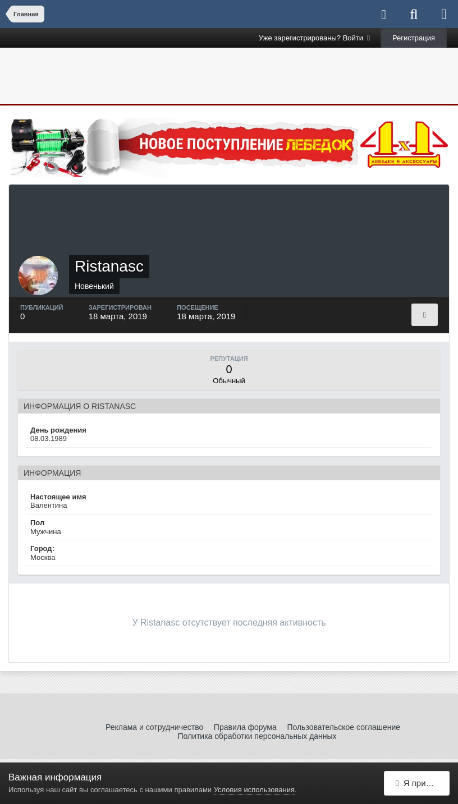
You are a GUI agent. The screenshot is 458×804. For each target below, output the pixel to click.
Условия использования (254, 789)
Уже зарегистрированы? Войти (314, 38)
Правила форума (245, 727)
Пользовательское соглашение (343, 727)
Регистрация (413, 38)
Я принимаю (423, 783)
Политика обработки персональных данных (256, 736)
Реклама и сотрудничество (154, 727)
